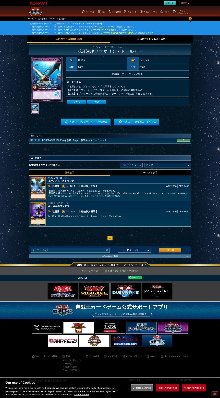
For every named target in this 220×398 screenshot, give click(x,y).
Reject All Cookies (167, 388)
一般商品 (69, 363)
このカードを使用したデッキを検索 (117, 33)
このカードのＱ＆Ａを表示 (103, 30)
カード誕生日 (71, 370)
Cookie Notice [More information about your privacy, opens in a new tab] (81, 394)
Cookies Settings (142, 388)
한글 (97, 102)
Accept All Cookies (194, 388)
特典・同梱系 (71, 367)
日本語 (77, 102)
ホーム (31, 19)
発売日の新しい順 (73, 360)
